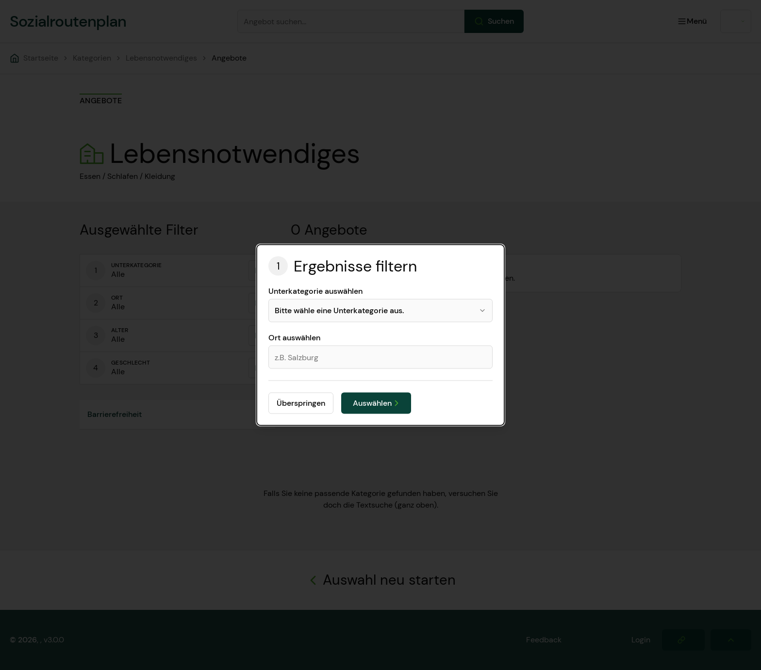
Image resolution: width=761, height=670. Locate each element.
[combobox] (380, 310)
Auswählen (377, 403)
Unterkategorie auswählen (315, 291)
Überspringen (301, 403)
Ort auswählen (294, 338)
